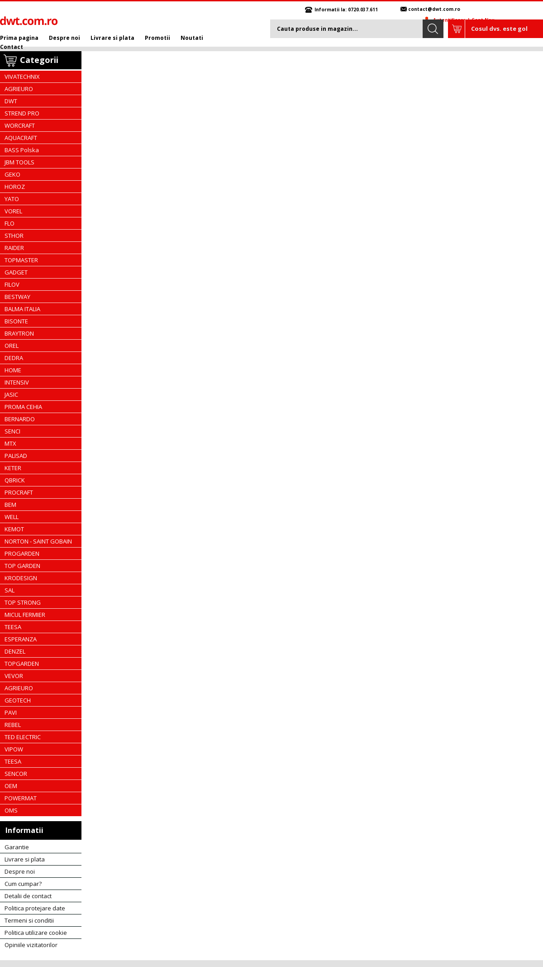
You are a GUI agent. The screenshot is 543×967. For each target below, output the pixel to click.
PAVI (11, 712)
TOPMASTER (21, 260)
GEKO (12, 174)
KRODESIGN (21, 578)
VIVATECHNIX (22, 76)
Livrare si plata (112, 38)
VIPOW (14, 749)
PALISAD (16, 456)
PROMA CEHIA (23, 407)
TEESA (13, 627)
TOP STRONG (23, 602)
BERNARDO (20, 419)
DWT (11, 101)
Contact (11, 47)
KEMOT (14, 529)
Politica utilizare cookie (36, 933)
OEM (11, 786)
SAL (9, 590)
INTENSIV (17, 382)
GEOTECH (18, 700)
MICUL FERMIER (25, 615)
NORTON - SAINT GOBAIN (38, 541)
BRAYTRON (19, 333)
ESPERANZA (21, 639)
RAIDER (14, 248)
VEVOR (14, 676)
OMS (11, 810)
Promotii (157, 38)
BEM (10, 504)
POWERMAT (21, 798)
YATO (12, 199)
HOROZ (15, 187)
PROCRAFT (19, 492)
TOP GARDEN (22, 566)
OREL (12, 346)
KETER (13, 468)
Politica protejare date (35, 908)
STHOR (14, 235)
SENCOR (16, 774)
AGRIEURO (19, 89)
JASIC (11, 394)
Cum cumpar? (23, 884)
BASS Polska (22, 150)
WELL (12, 517)
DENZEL (15, 651)
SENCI (12, 431)
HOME (13, 370)
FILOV (12, 284)
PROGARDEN (22, 553)
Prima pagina (19, 38)
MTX (10, 443)
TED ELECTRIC (23, 737)
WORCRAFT (20, 125)
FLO (9, 223)
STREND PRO (22, 113)
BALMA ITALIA (22, 309)
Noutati (192, 38)
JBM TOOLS (19, 162)
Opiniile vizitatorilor (31, 945)
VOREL (13, 211)
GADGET (16, 272)
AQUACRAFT (21, 138)
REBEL (13, 725)
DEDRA (14, 358)
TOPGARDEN (22, 663)
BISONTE (16, 321)
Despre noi (64, 38)
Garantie (17, 847)
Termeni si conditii (29, 920)
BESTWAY (17, 297)
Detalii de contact (28, 896)
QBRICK (15, 480)
